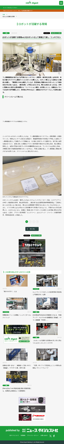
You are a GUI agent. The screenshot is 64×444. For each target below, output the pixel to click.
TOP (4, 14)
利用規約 (23, 435)
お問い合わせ (44, 435)
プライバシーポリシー (33, 435)
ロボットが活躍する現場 (9, 16)
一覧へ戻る (32, 229)
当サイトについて (14, 435)
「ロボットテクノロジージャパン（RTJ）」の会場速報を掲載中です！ (18, 10)
